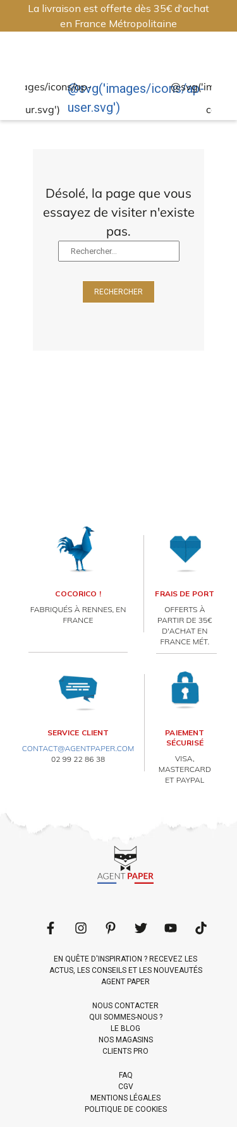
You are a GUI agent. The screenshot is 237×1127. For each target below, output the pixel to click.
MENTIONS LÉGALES (125, 1098)
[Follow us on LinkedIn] (81, 928)
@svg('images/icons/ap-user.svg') (136, 98)
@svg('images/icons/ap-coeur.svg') (34, 98)
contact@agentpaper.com (78, 748)
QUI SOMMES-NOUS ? (125, 1017)
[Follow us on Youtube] (170, 928)
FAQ (126, 1075)
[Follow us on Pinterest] (110, 928)
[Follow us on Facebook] (50, 928)
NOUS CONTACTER (125, 1005)
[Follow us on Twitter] (141, 928)
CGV (125, 1086)
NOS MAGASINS (126, 1039)
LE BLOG (125, 1028)
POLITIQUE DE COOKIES (126, 1109)
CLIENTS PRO (125, 1051)
